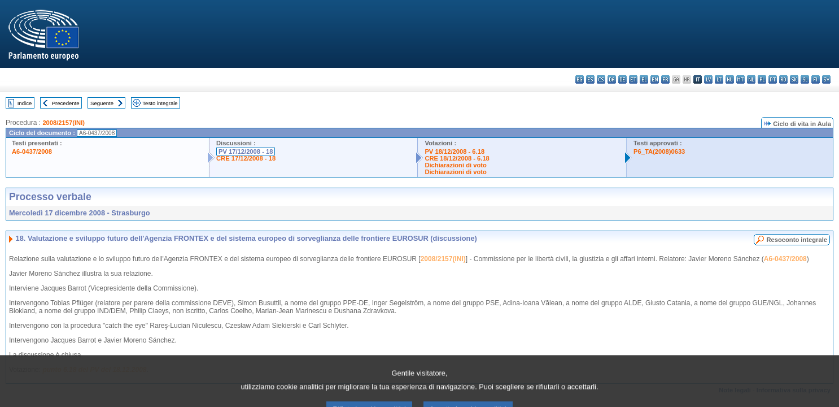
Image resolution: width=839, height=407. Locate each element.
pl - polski (762, 79)
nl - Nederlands (751, 79)
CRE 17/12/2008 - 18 (246, 158)
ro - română (783, 79)
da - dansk (612, 79)
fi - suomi (815, 79)
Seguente (101, 103)
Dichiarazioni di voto (455, 165)
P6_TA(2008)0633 (659, 151)
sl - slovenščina (805, 79)
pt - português (772, 79)
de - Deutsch (622, 79)
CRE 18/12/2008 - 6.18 (457, 158)
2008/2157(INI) (63, 122)
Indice (25, 103)
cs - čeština (601, 79)
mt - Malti (740, 79)
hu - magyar (730, 79)
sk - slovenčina (794, 79)
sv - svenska (826, 79)
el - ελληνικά (644, 79)
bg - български (579, 79)
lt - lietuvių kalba (719, 79)
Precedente (66, 103)
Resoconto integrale (796, 239)
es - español (590, 79)
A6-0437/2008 (32, 151)
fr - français (665, 79)
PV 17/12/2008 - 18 (246, 151)
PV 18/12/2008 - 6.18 (454, 151)
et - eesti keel (633, 79)
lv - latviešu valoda (708, 79)
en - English (654, 79)
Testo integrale (159, 103)
